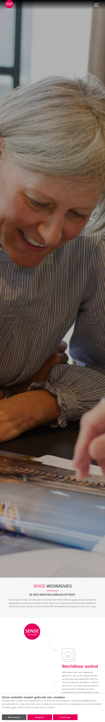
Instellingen (65, 717)
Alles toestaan (14, 717)
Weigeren (39, 717)
